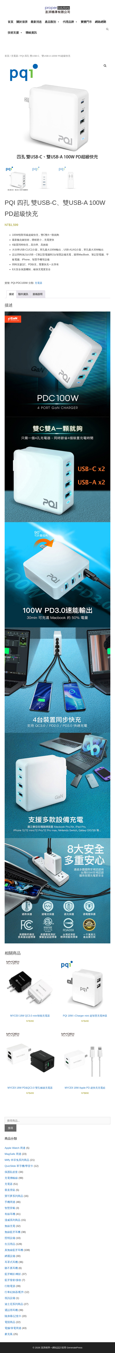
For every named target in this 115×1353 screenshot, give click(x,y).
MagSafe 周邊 (13, 1154)
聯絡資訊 (31, 32)
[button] (105, 66)
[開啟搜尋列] (104, 21)
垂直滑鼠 (10, 1190)
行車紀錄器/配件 (14, 1292)
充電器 (14, 56)
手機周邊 (10, 1202)
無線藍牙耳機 (12, 1232)
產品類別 (52, 21)
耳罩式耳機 (11, 1262)
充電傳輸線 (11, 1178)
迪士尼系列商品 (14, 1304)
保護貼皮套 (11, 1172)
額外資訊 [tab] (23, 294)
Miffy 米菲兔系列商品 (17, 1160)
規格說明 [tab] (38, 294)
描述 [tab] (11, 294)
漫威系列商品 (12, 1220)
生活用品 (10, 1244)
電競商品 (10, 1322)
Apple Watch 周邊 (15, 1148)
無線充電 (10, 1226)
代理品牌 (70, 21)
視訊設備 (10, 1298)
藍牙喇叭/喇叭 (13, 1274)
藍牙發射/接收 (13, 1280)
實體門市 (86, 21)
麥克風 (9, 1334)
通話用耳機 (11, 1310)
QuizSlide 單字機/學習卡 (19, 1166)
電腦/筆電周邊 (13, 1328)
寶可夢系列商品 (14, 1196)
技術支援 (15, 32)
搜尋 (10, 1128)
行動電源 (10, 1286)
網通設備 (10, 1256)
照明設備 (10, 1238)
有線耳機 (10, 1214)
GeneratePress (74, 1347)
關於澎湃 (22, 21)
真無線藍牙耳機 (14, 1250)
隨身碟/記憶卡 (13, 1316)
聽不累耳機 (11, 1268)
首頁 (10, 21)
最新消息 (36, 21)
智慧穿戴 (10, 1208)
